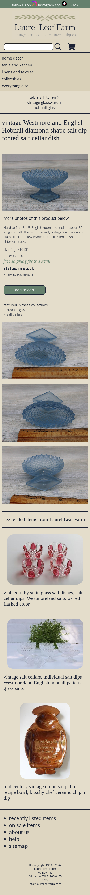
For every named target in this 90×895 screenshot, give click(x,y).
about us (19, 832)
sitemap (18, 845)
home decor (12, 58)
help (14, 838)
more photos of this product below (36, 218)
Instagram (46, 5)
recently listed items (32, 818)
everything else (15, 85)
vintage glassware (42, 102)
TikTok (73, 5)
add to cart (24, 290)
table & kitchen (43, 97)
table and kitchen (17, 65)
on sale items (24, 825)
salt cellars (15, 314)
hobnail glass (45, 107)
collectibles (11, 78)
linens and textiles (18, 71)
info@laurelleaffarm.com (45, 884)
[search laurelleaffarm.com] (58, 46)
